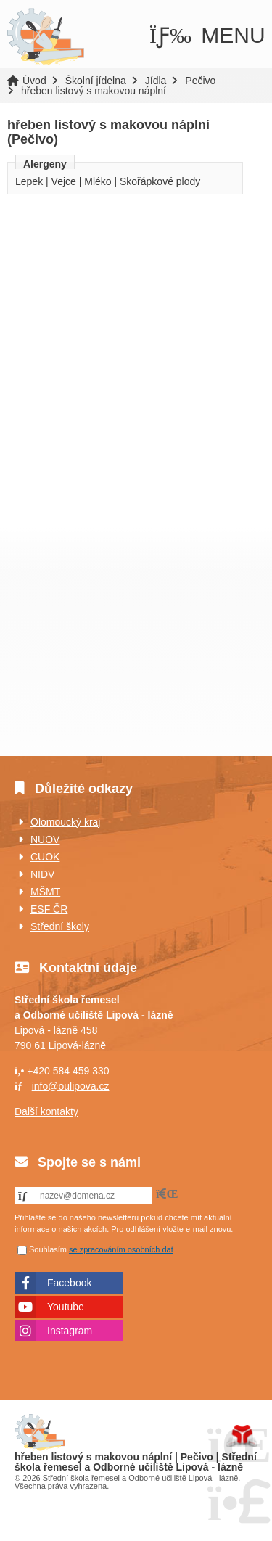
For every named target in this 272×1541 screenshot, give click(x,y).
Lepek (29, 181)
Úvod (45, 36)
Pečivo (200, 80)
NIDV (42, 874)
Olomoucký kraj (65, 822)
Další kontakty (46, 1111)
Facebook (69, 1283)
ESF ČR (48, 909)
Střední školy (59, 926)
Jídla (156, 80)
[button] (207, 35)
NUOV (44, 839)
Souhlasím (48, 1249)
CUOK (44, 857)
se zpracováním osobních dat (121, 1249)
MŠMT (45, 891)
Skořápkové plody (160, 181)
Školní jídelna (95, 80)
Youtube (65, 1306)
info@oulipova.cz (71, 1086)
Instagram (69, 1330)
